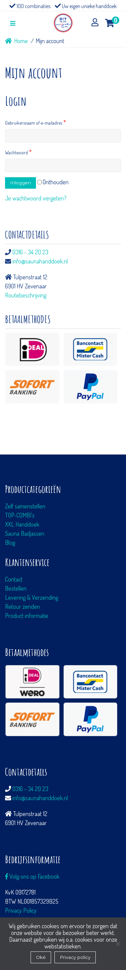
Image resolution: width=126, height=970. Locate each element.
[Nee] (117, 943)
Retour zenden (22, 606)
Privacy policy (75, 957)
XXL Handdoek (22, 524)
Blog (10, 542)
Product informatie (26, 615)
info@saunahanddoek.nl (40, 261)
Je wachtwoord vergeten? (36, 198)
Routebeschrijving (25, 295)
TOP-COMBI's (20, 515)
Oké (41, 957)
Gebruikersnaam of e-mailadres (35, 123)
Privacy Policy (21, 910)
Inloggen (20, 182)
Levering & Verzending (31, 597)
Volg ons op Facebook (32, 876)
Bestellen (16, 588)
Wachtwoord (18, 152)
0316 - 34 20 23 (30, 252)
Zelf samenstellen (25, 506)
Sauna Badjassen (24, 533)
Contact (14, 579)
